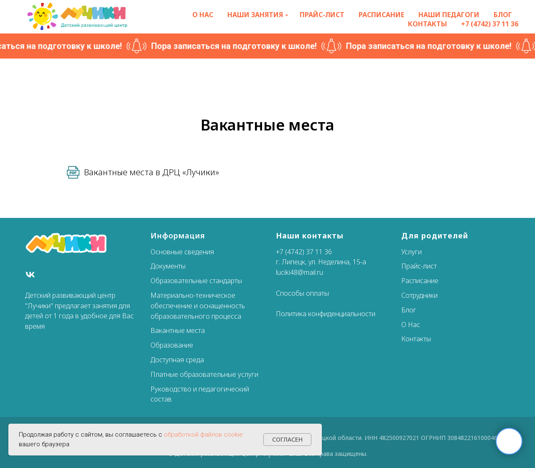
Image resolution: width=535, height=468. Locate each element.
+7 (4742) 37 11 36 (489, 23)
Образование (171, 345)
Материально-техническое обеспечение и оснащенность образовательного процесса (197, 306)
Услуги (411, 251)
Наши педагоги (448, 14)
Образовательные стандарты (196, 280)
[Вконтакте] (30, 274)
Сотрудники (419, 295)
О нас (202, 14)
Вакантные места (177, 330)
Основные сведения (182, 251)
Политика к (293, 313)
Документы (168, 266)
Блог (503, 14)
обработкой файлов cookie (203, 434)
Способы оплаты (302, 293)
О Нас (410, 324)
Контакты (427, 23)
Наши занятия (255, 14)
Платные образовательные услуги (204, 374)
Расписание (381, 14)
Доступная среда (177, 359)
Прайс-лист (322, 14)
